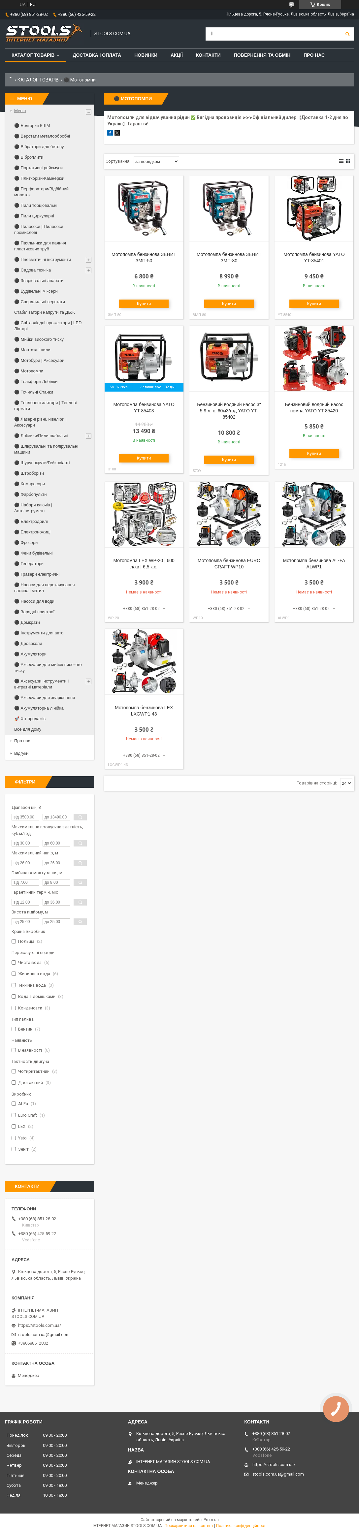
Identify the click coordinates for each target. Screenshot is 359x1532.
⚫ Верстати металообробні (42, 136)
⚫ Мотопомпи (28, 370)
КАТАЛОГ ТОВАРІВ (38, 79)
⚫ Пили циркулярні (34, 215)
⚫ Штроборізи (29, 473)
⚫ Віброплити (28, 157)
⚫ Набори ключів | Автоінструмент (33, 507)
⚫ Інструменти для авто (38, 632)
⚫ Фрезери (26, 542)
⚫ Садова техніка (32, 270)
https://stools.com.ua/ (39, 1325)
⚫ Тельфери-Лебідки (35, 381)
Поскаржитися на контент (189, 1525)
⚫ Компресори (29, 483)
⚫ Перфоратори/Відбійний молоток (41, 191)
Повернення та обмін (262, 55)
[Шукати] (347, 34)
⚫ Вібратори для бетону (39, 146)
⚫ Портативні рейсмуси (38, 167)
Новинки (145, 55)
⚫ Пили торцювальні (35, 205)
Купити (144, 303)
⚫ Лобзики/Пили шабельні (41, 435)
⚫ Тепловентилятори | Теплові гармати (45, 405)
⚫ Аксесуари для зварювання (44, 697)
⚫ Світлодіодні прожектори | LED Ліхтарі (48, 325)
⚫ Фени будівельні (33, 553)
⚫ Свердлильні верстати (39, 301)
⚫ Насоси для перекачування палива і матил (44, 587)
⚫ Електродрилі (31, 521)
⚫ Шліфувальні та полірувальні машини (46, 449)
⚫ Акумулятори (30, 654)
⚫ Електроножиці (32, 531)
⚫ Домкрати (27, 622)
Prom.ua (211, 1519)
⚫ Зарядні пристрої (34, 611)
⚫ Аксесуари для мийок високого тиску (48, 667)
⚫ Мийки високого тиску (39, 339)
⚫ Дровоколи (28, 643)
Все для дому (27, 729)
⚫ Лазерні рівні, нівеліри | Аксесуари (40, 422)
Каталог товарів (33, 55)
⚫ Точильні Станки (33, 392)
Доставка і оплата (97, 55)
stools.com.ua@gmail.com (44, 1334)
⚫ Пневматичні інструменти (42, 259)
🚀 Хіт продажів (30, 718)
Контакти (208, 55)
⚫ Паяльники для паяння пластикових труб (40, 245)
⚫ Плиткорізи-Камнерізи (39, 178)
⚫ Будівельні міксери (36, 291)
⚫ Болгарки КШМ (32, 125)
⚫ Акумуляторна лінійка (39, 708)
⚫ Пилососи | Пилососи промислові (38, 229)
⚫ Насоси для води (34, 601)
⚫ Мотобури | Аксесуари (39, 360)
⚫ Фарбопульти (30, 494)
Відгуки (21, 753)
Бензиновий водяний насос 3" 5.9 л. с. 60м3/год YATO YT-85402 (229, 411)
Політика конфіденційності (241, 1525)
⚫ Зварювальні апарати (38, 280)
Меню (20, 110)
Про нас (314, 55)
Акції (177, 55)
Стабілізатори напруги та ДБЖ (44, 312)
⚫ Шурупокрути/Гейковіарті (42, 462)
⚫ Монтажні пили (32, 349)
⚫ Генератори (29, 563)
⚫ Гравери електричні (36, 574)
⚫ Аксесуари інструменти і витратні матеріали (41, 684)
